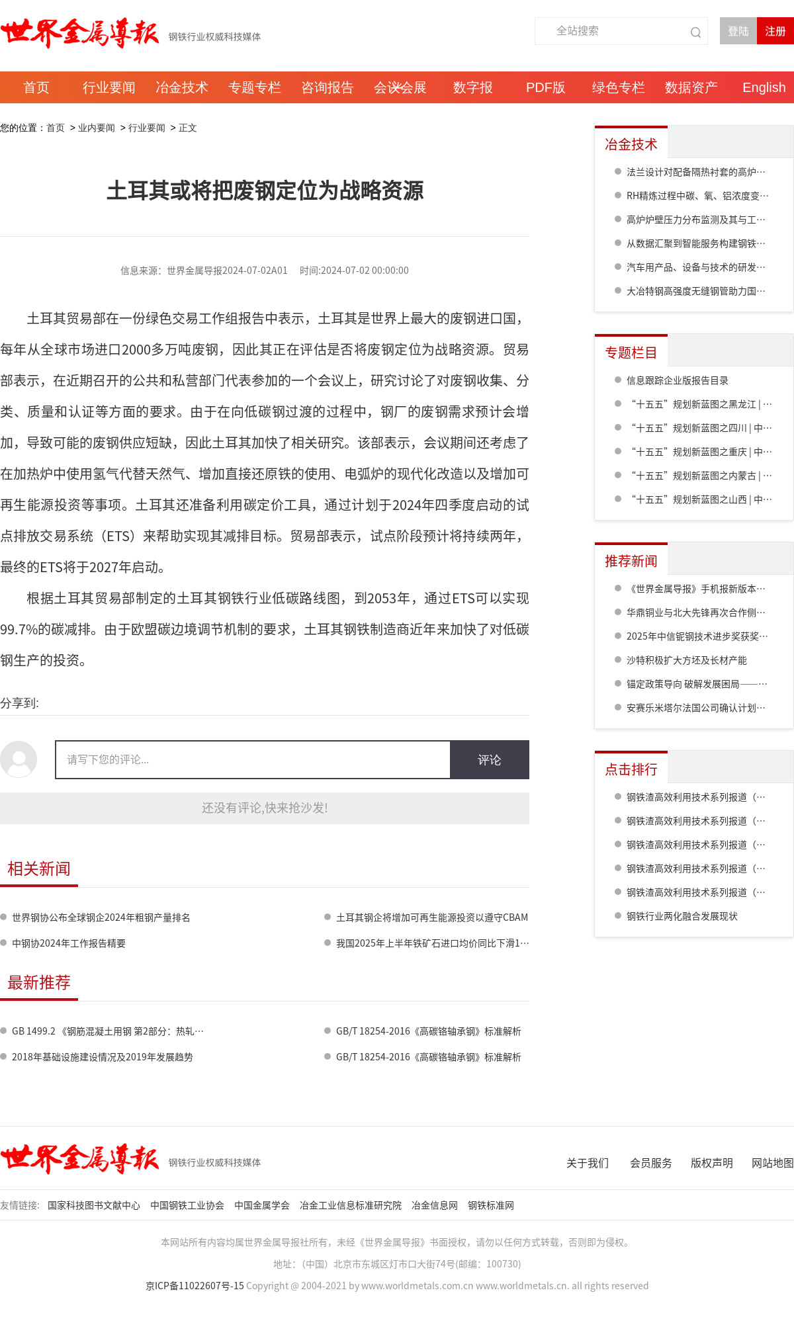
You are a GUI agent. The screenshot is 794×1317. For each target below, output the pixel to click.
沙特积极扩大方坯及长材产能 (687, 660)
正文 (188, 127)
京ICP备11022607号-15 (195, 1286)
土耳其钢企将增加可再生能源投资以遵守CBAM (432, 917)
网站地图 (773, 1163)
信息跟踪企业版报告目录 (677, 380)
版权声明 (712, 1163)
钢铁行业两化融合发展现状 (682, 916)
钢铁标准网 (492, 1205)
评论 (490, 760)
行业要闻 (146, 127)
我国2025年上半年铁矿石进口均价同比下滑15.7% (439, 943)
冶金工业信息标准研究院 (352, 1205)
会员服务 (651, 1163)
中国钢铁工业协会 (188, 1205)
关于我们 (587, 1163)
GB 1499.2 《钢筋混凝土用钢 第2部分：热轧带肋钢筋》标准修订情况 (154, 1031)
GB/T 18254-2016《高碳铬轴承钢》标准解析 (428, 1031)
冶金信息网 (436, 1205)
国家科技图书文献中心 (95, 1205)
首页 (55, 127)
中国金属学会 (263, 1205)
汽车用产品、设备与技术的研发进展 (701, 267)
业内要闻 (96, 127)
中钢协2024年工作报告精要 (69, 943)
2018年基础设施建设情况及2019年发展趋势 (102, 1057)
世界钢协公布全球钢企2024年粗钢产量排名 (101, 917)
